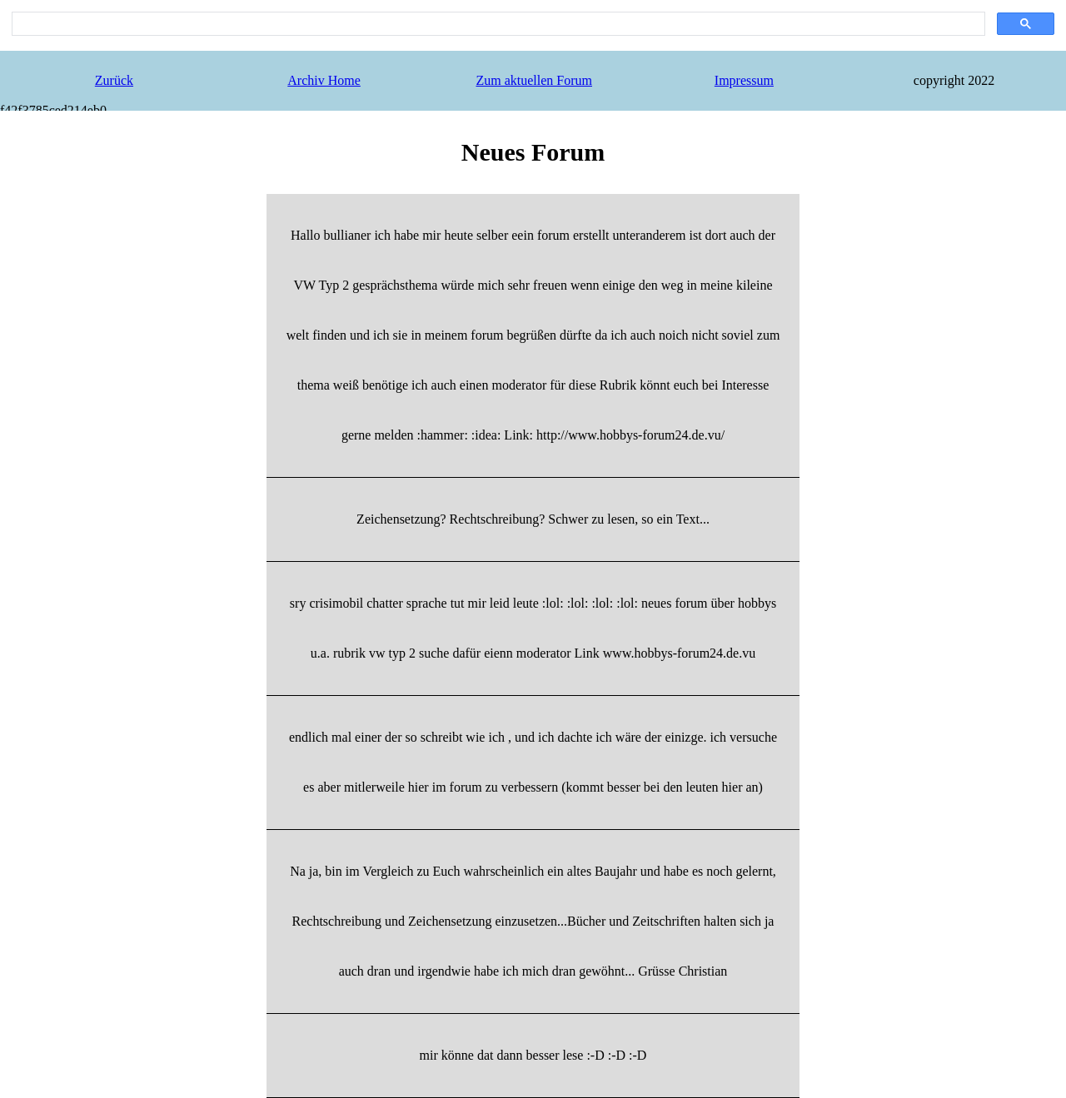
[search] (497, 24)
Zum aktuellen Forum (534, 80)
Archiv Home (324, 80)
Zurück (114, 80)
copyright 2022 (954, 80)
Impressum (744, 80)
